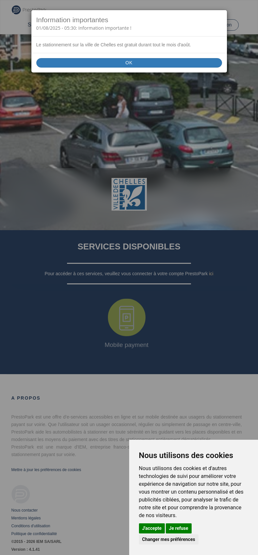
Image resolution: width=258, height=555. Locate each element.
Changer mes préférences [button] (168, 539)
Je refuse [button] (178, 528)
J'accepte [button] (152, 528)
